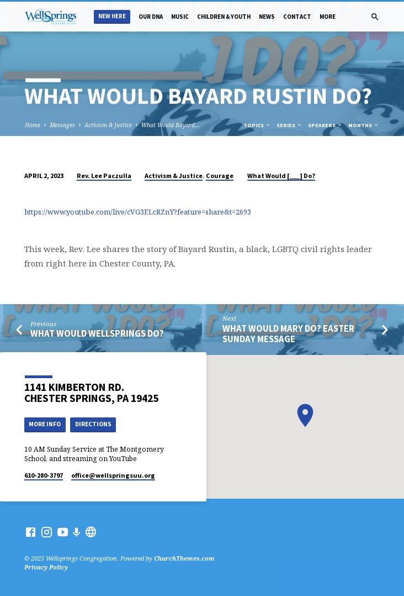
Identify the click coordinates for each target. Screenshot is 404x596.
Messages (62, 125)
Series (289, 125)
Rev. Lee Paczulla (104, 175)
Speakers (325, 125)
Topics (257, 125)
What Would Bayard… (170, 125)
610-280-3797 (43, 475)
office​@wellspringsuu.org (113, 475)
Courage (219, 175)
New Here (112, 16)
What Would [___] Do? (281, 175)
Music (180, 16)
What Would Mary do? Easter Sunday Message (288, 334)
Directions (93, 424)
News (267, 16)
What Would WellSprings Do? (97, 333)
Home (32, 125)
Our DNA (151, 16)
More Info (45, 424)
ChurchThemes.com (184, 558)
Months (363, 125)
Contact (297, 16)
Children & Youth (224, 16)
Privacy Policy (46, 567)
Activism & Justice (108, 125)
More (328, 16)
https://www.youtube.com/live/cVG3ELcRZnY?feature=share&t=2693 (137, 212)
